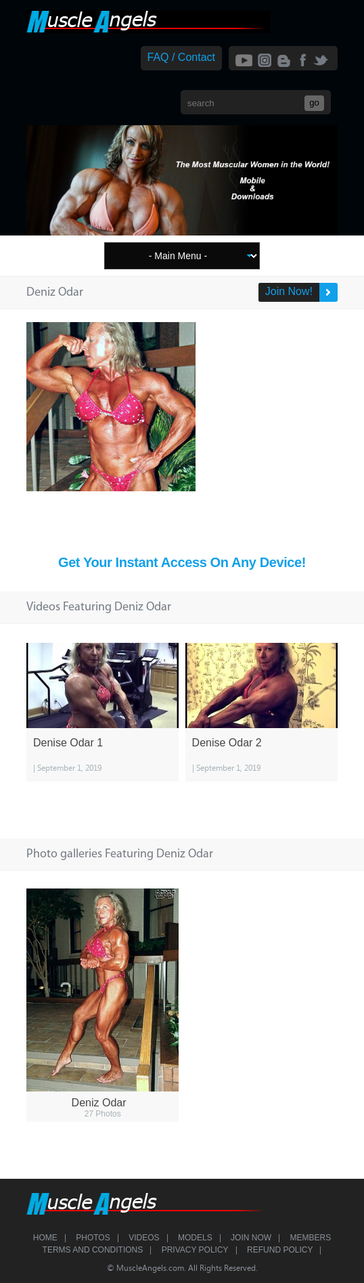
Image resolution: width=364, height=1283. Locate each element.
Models (195, 1237)
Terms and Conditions (93, 1250)
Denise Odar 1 (68, 742)
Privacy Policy (195, 1250)
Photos (93, 1237)
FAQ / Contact (181, 57)
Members (311, 1237)
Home (45, 1237)
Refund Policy (280, 1250)
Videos (144, 1237)
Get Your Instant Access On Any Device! (182, 562)
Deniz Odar (99, 1102)
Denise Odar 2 (227, 742)
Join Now (251, 1237)
